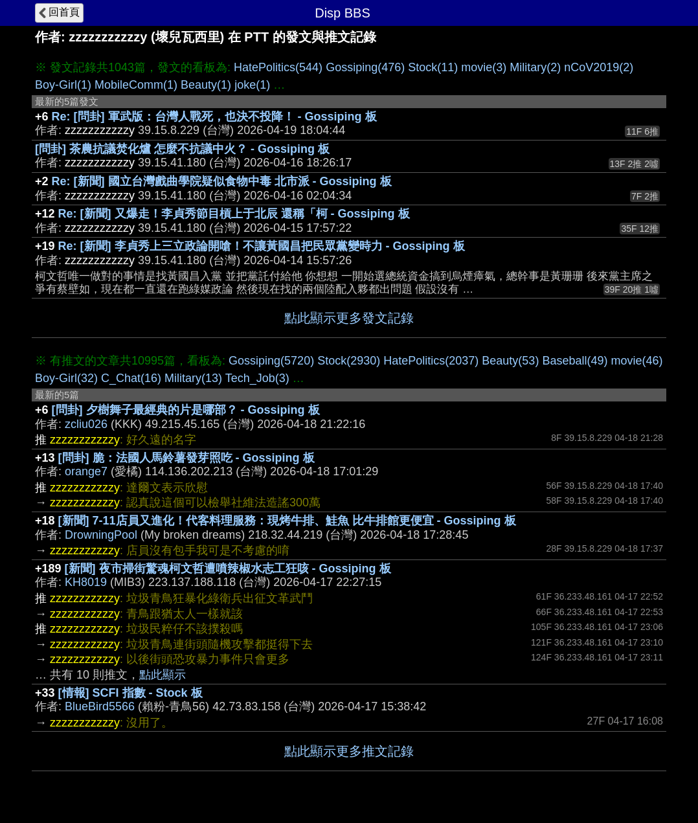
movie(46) (636, 360)
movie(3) (483, 67)
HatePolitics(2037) (430, 360)
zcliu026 (86, 424)
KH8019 (86, 582)
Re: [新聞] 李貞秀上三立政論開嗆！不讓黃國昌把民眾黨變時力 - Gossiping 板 (261, 246)
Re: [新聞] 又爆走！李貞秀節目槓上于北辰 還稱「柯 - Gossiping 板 (234, 213)
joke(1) (252, 84)
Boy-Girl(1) (63, 84)
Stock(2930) (348, 360)
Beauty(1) (206, 84)
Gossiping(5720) (271, 360)
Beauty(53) (510, 360)
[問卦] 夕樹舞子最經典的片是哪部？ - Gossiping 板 (186, 409)
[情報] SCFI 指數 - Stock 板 (130, 692)
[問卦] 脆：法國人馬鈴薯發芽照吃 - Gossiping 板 (186, 457)
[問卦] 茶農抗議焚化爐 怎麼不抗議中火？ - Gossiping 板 (182, 148)
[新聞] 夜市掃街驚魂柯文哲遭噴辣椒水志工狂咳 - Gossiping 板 (228, 568)
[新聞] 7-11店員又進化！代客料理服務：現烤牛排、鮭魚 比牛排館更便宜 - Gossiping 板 (287, 520)
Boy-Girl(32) (66, 378)
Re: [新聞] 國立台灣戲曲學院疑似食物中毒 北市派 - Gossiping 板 (222, 181)
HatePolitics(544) (278, 67)
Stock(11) (433, 67)
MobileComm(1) (136, 84)
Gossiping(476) (365, 67)
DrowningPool (101, 534)
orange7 (86, 471)
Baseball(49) (574, 360)
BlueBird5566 (100, 706)
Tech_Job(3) (257, 378)
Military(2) (535, 67)
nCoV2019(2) (598, 67)
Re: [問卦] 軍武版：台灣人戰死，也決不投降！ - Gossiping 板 (214, 116)
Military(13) (193, 378)
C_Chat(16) (131, 378)
